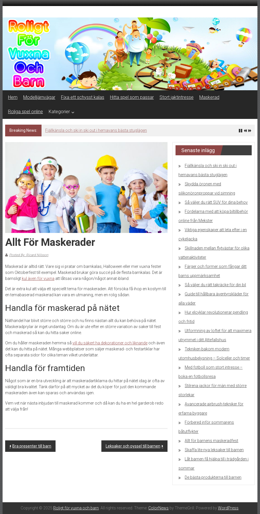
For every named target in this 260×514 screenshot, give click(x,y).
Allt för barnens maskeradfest (211, 440)
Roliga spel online (25, 111)
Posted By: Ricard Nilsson (28, 255)
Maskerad (209, 97)
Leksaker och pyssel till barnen (133, 446)
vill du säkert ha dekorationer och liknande (109, 343)
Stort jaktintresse (176, 97)
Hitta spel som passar (132, 97)
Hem (12, 97)
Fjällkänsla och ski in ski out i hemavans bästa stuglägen (96, 130)
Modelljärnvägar (39, 97)
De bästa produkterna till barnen (213, 477)
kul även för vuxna (38, 278)
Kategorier (59, 111)
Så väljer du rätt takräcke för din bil (215, 284)
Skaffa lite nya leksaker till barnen (214, 450)
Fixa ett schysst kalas (82, 97)
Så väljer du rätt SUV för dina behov (216, 202)
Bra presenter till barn (31, 446)
